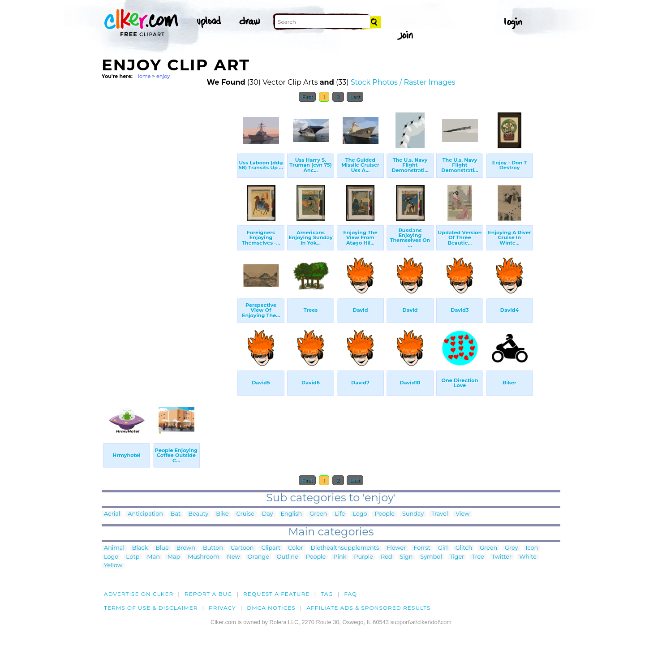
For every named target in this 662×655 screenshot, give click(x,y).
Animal (114, 548)
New (233, 557)
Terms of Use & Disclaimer (151, 607)
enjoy (163, 76)
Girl (443, 548)
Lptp (132, 557)
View (462, 514)
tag (327, 593)
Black (140, 548)
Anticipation (145, 514)
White (528, 557)
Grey (511, 548)
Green (318, 514)
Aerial (112, 514)
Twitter (502, 557)
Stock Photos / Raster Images (403, 82)
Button (213, 548)
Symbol (431, 557)
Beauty (198, 514)
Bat (176, 514)
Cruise (245, 514)
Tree (478, 557)
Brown (185, 548)
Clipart (270, 548)
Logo (359, 514)
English (291, 514)
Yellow (113, 566)
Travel (439, 514)
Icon (532, 548)
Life (340, 514)
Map (174, 557)
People (384, 514)
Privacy (222, 607)
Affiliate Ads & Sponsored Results (368, 607)
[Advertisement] (169, 241)
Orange (258, 557)
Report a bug (208, 593)
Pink (339, 557)
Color (295, 548)
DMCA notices (271, 607)
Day (267, 514)
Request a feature (276, 593)
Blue (161, 548)
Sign (406, 557)
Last (355, 97)
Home (143, 76)
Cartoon (242, 548)
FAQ (350, 593)
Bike (222, 514)
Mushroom (203, 557)
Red (386, 557)
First (307, 97)
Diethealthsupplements (345, 548)
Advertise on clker (138, 593)
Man (153, 557)
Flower (396, 548)
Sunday (413, 514)
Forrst (421, 548)
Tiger (457, 557)
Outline (287, 557)
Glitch (464, 548)
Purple (363, 557)
